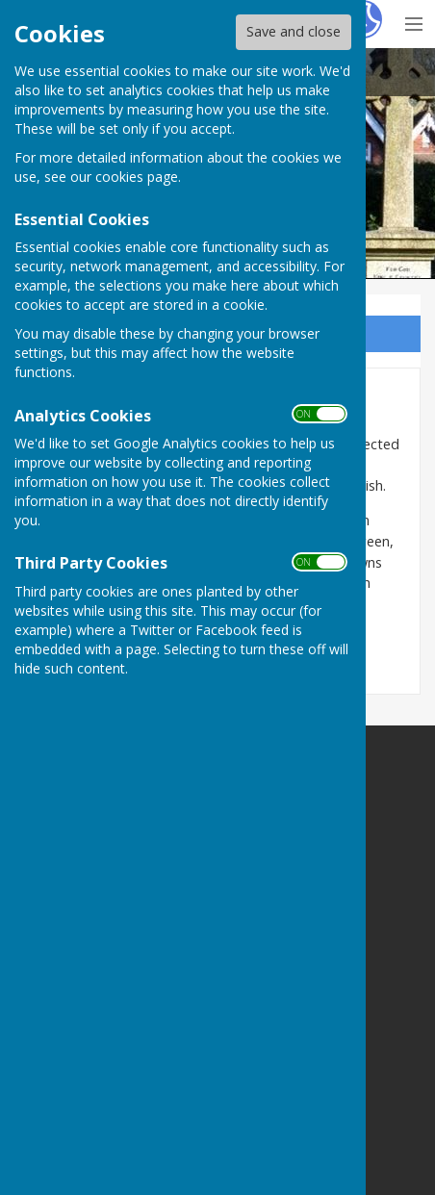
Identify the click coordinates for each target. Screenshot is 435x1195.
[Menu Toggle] (413, 21)
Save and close (293, 31)
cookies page (136, 176)
